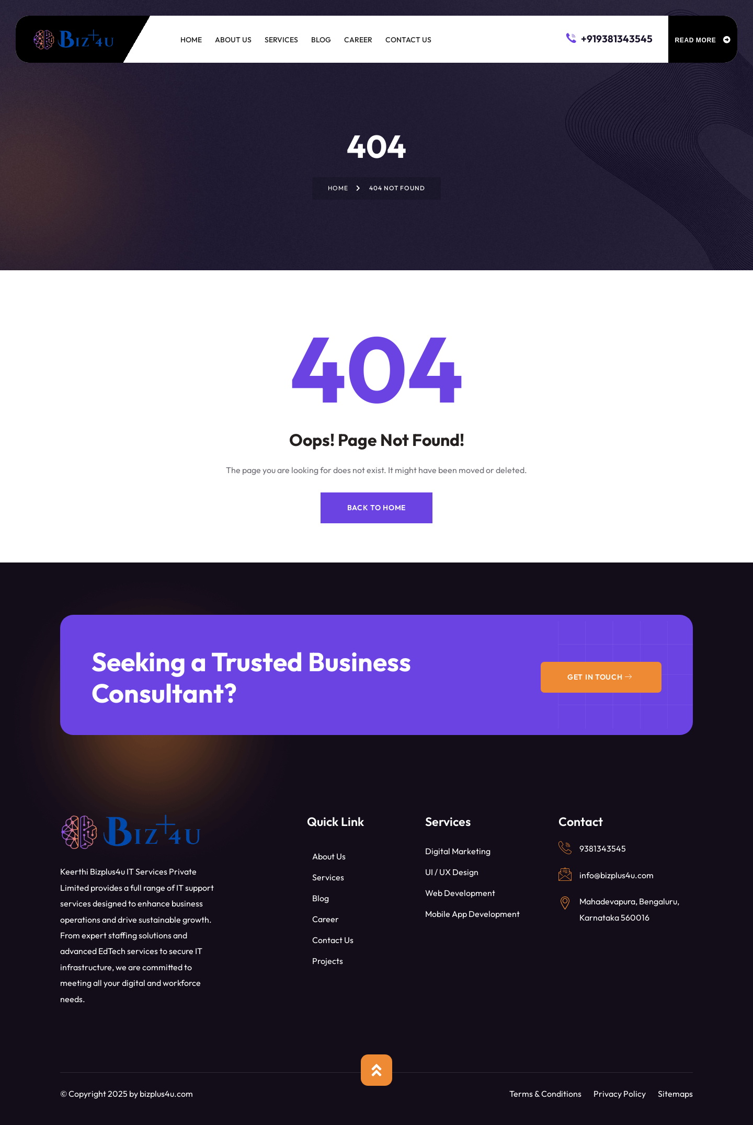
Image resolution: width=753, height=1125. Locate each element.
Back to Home (376, 507)
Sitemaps (675, 1093)
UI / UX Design (451, 872)
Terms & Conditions (545, 1093)
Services (328, 877)
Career (325, 919)
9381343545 (602, 848)
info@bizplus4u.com (616, 875)
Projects (327, 961)
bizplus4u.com (166, 1093)
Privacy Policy (620, 1093)
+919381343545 (609, 38)
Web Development (460, 893)
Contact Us (332, 940)
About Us (329, 856)
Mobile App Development (472, 914)
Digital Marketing (457, 851)
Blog (320, 898)
